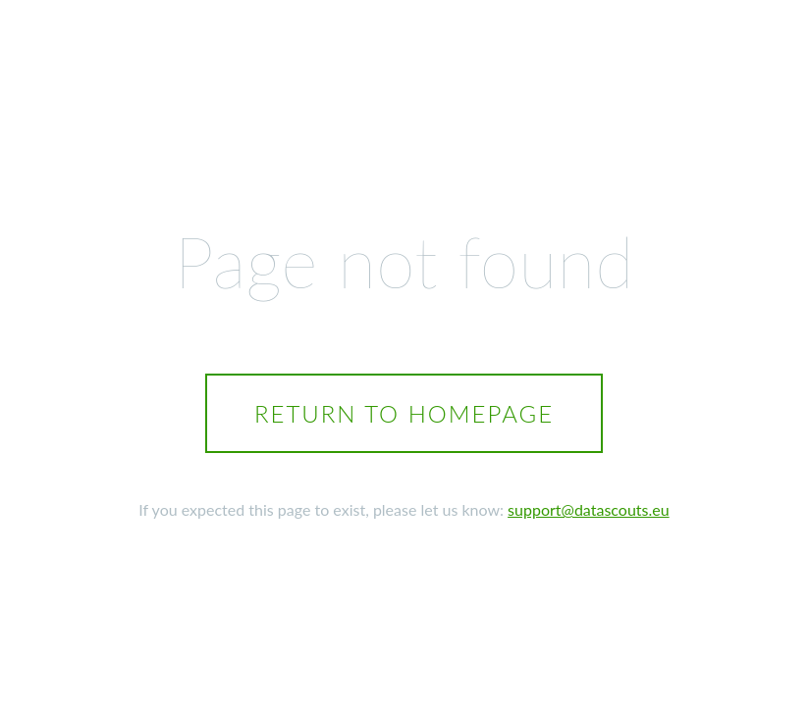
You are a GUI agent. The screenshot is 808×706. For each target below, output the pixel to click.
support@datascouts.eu (589, 509)
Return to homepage (404, 413)
